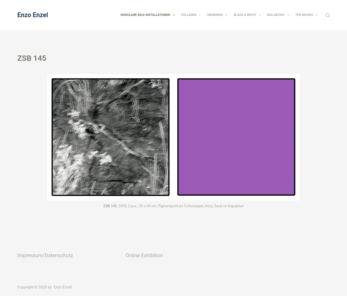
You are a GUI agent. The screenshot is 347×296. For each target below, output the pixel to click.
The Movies (308, 15)
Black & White (248, 15)
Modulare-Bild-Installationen (149, 15)
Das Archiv (279, 15)
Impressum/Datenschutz (45, 255)
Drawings (218, 15)
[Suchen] (328, 15)
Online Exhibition (144, 255)
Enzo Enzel (32, 15)
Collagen (192, 15)
